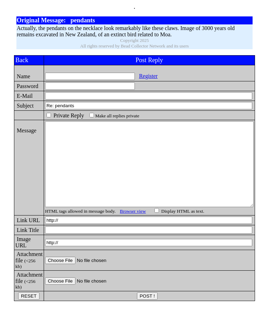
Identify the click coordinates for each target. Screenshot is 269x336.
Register (137, 76)
